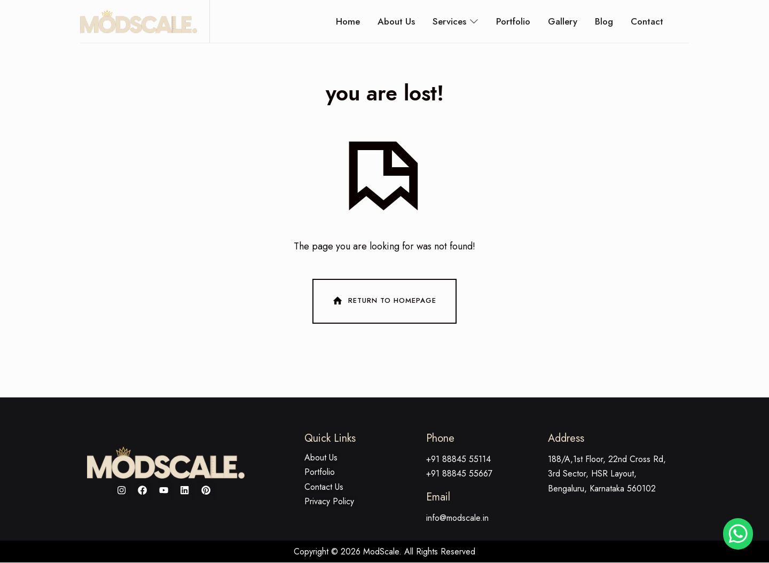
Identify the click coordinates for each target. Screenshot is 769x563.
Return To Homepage (383, 302)
